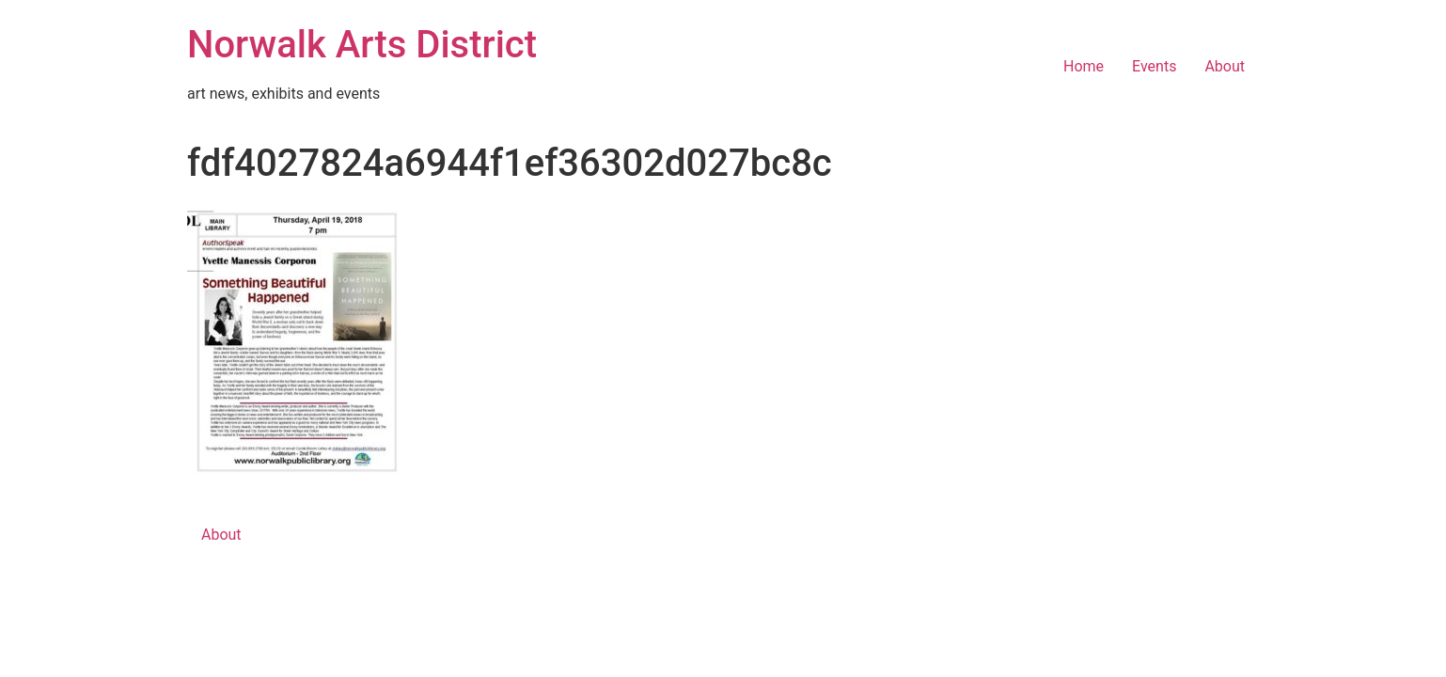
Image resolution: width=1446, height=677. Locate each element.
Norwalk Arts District (362, 45)
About (1224, 66)
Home (1083, 66)
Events (1154, 66)
